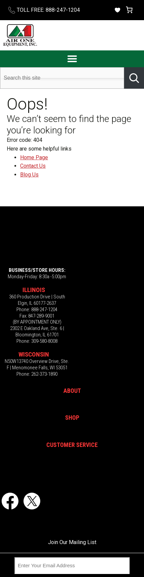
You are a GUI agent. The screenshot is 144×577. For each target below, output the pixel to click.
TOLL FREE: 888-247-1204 (48, 10)
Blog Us (29, 174)
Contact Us (33, 166)
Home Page (34, 157)
